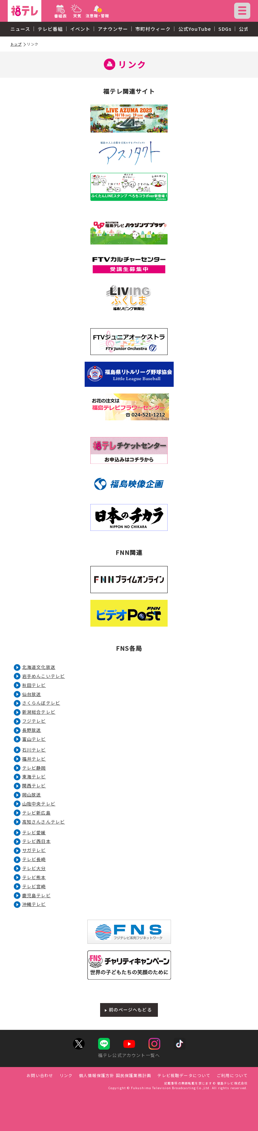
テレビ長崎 (34, 859)
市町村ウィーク (153, 28)
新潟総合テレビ (38, 712)
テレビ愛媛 (34, 832)
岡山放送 (31, 794)
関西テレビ (34, 785)
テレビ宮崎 (34, 886)
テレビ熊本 (34, 877)
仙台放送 (31, 694)
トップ (16, 44)
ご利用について (232, 1075)
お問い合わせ (40, 1075)
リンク (66, 1075)
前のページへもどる (130, 1009)
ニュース (20, 28)
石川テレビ (34, 750)
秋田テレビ (34, 685)
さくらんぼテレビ (41, 703)
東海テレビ (34, 776)
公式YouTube (194, 28)
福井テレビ (34, 759)
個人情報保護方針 (96, 1075)
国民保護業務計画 (133, 1075)
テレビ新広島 (36, 812)
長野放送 (31, 730)
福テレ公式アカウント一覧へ (129, 1055)
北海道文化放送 (38, 667)
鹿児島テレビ (36, 895)
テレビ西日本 (36, 841)
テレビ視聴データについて (183, 1075)
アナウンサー (113, 28)
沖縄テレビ (34, 904)
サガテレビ (34, 850)
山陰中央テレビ (38, 803)
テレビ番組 (50, 28)
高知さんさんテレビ (43, 822)
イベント (80, 28)
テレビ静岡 (34, 768)
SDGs (224, 28)
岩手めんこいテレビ (43, 676)
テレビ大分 (34, 868)
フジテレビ (34, 721)
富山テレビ (34, 739)
